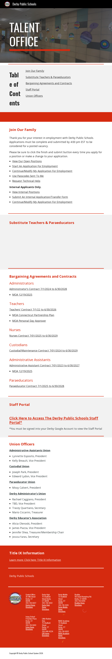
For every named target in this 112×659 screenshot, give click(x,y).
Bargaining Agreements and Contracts (49, 83)
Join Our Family (35, 71)
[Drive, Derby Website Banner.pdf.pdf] (56, 245)
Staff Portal (32, 89)
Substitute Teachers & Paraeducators (48, 77)
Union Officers (34, 96)
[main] (39, 35)
